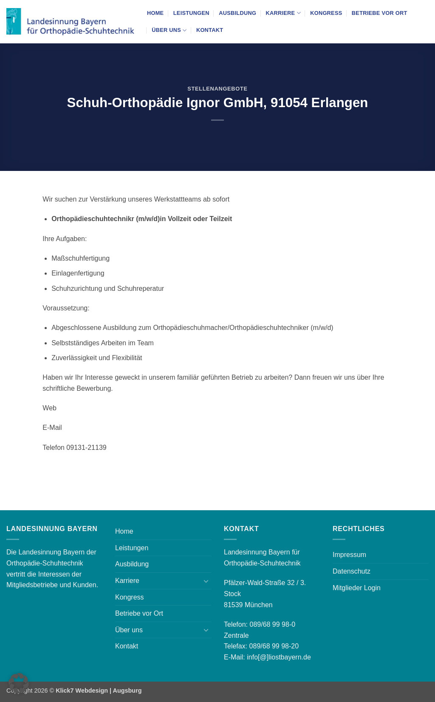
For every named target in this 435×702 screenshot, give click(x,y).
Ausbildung (237, 13)
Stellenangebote (217, 88)
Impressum (349, 554)
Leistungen (191, 13)
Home (155, 13)
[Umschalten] (206, 581)
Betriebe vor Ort (379, 13)
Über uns (169, 30)
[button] (18, 683)
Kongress (326, 13)
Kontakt (209, 30)
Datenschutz (351, 571)
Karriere (283, 13)
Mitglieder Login (357, 587)
